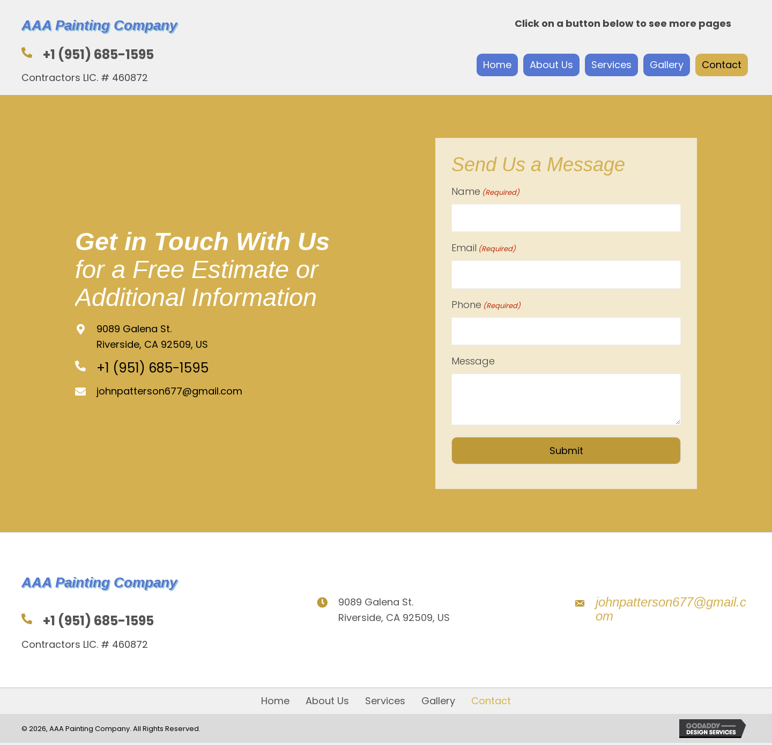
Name (485, 192)
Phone (486, 304)
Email (483, 247)
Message (473, 359)
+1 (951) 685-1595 (98, 54)
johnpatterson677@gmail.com (169, 390)
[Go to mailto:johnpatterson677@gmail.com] (662, 609)
